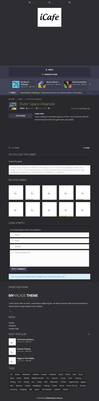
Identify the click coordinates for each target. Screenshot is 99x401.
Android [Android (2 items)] (36, 374)
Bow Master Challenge (30, 93)
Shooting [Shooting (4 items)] (13, 389)
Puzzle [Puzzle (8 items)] (54, 386)
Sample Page (14, 329)
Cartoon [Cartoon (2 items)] (55, 378)
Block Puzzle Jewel (79, 82)
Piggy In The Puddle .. (26, 358)
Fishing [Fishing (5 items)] (26, 382)
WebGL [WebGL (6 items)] (66, 389)
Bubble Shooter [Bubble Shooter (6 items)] (38, 378)
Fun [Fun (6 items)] (33, 382)
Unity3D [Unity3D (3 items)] (57, 389)
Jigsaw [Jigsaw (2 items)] (83, 382)
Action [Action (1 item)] (17, 374)
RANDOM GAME (50, 74)
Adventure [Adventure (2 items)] (26, 374)
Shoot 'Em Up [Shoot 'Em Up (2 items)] (72, 386)
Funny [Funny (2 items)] (39, 382)
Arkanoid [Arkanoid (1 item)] (52, 374)
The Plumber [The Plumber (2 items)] (47, 389)
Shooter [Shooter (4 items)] (83, 386)
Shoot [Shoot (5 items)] (62, 386)
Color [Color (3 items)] (70, 378)
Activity (11, 323)
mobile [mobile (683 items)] (27, 386)
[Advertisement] (49, 44)
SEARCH (49, 2)
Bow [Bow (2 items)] (74, 374)
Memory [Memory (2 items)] (19, 386)
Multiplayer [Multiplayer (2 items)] (37, 386)
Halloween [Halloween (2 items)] (54, 382)
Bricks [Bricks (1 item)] (19, 378)
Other (20, 99)
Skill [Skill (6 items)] (30, 389)
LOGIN (29, 2)
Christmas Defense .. (26, 339)
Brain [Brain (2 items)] (12, 378)
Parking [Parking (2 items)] (46, 386)
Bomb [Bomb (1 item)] (67, 374)
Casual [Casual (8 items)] (62, 378)
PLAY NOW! (20, 116)
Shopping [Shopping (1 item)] (23, 389)
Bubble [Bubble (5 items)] (26, 378)
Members (12, 326)
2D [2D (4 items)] (11, 374)
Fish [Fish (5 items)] (19, 382)
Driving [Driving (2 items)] (12, 382)
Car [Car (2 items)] (47, 378)
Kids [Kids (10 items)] (11, 386)
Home (12, 99)
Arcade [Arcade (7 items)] (44, 374)
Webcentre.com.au (54, 398)
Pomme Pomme (23, 349)
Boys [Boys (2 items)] (81, 374)
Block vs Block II (52, 82)
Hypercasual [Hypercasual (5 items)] (73, 382)
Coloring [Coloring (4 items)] (78, 378)
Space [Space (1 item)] (37, 389)
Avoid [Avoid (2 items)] (60, 374)
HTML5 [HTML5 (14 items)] (63, 382)
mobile (16, 148)
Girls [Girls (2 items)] (45, 382)
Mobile (29, 200)
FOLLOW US (69, 2)
